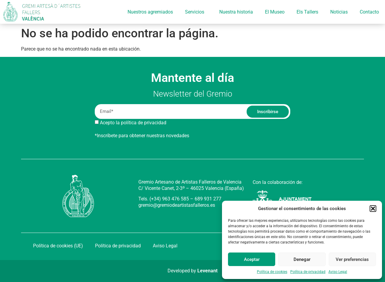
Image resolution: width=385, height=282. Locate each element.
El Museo (275, 12)
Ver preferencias (352, 259)
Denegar (302, 259)
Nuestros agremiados (150, 12)
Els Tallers (307, 12)
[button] (373, 209)
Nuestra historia (236, 12)
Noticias (339, 12)
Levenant (207, 271)
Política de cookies (272, 272)
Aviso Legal (337, 272)
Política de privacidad (307, 272)
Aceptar (252, 259)
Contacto (369, 12)
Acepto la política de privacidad (133, 123)
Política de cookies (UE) (58, 246)
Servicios (196, 12)
